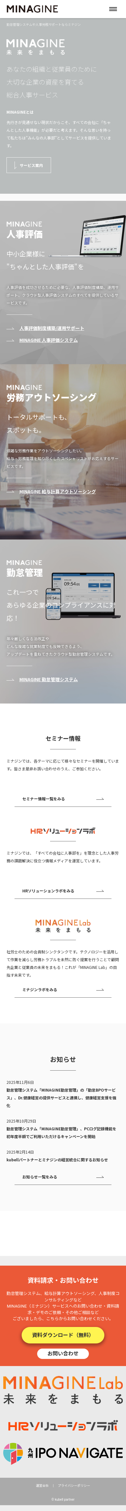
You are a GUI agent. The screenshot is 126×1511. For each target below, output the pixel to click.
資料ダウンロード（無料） (63, 1335)
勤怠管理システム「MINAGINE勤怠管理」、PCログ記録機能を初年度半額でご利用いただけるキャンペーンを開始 (61, 1132)
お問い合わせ (63, 1353)
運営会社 (42, 1485)
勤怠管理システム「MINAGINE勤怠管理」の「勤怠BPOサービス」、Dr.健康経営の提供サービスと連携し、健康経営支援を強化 (61, 1097)
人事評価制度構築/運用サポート (51, 328)
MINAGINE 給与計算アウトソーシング (57, 491)
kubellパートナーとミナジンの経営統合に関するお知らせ (57, 1159)
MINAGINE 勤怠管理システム (48, 679)
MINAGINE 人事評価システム (48, 340)
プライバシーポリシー (74, 1485)
